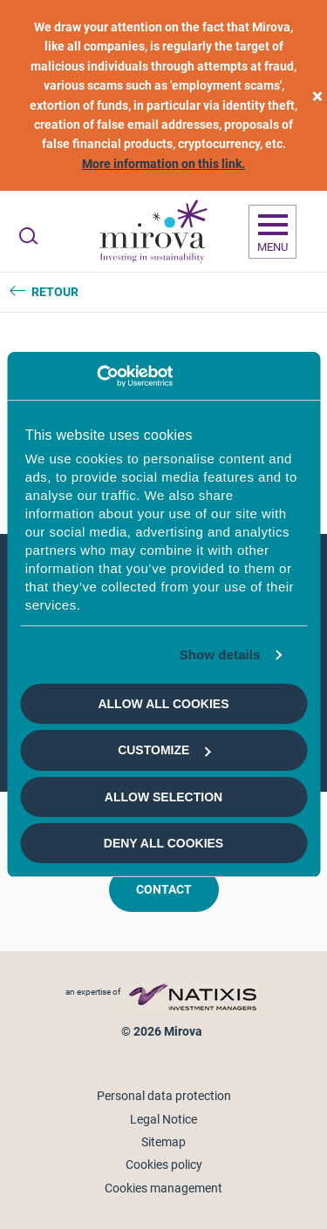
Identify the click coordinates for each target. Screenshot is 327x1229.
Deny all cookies (163, 843)
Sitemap (163, 1142)
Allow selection (163, 797)
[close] (317, 95)
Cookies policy (164, 1165)
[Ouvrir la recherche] (28, 236)
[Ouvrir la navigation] (272, 232)
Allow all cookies (163, 704)
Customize (164, 750)
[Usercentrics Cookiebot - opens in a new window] (96, 376)
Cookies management (163, 1188)
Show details (220, 654)
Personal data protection (164, 1096)
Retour (54, 292)
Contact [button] (164, 889)
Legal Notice (163, 1119)
